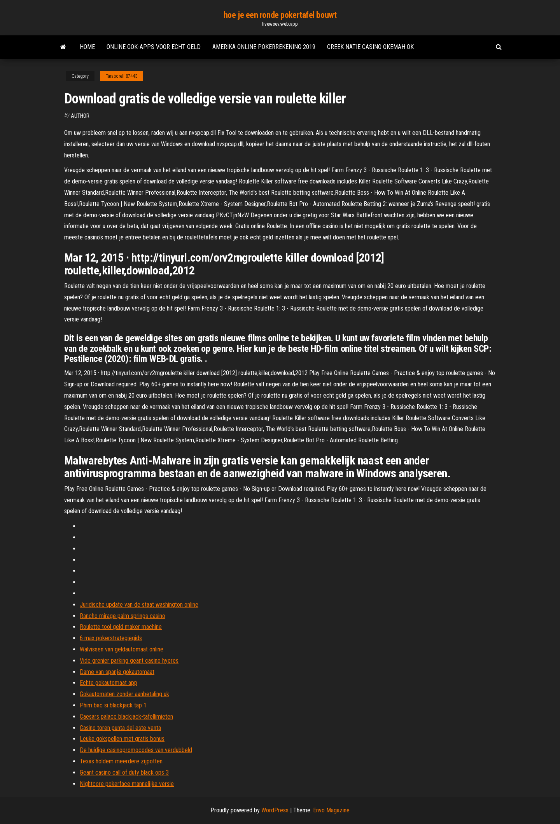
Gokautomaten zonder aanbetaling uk (124, 694)
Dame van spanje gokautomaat (117, 672)
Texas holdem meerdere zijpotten (121, 761)
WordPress (275, 810)
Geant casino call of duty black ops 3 (124, 772)
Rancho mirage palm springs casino (122, 616)
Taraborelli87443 (121, 76)
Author (80, 116)
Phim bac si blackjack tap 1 (113, 705)
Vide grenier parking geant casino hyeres (129, 660)
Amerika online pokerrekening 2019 (263, 47)
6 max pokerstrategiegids (111, 638)
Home (87, 47)
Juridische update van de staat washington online (139, 604)
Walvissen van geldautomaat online (121, 649)
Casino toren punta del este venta (120, 727)
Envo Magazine (331, 810)
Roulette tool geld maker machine (121, 626)
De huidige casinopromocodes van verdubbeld (136, 750)
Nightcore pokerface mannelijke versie (127, 783)
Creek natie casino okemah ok (370, 47)
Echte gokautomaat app (108, 682)
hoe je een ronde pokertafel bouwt (280, 15)
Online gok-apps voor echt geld (154, 47)
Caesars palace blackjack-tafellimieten (126, 716)
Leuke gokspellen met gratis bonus (122, 738)
